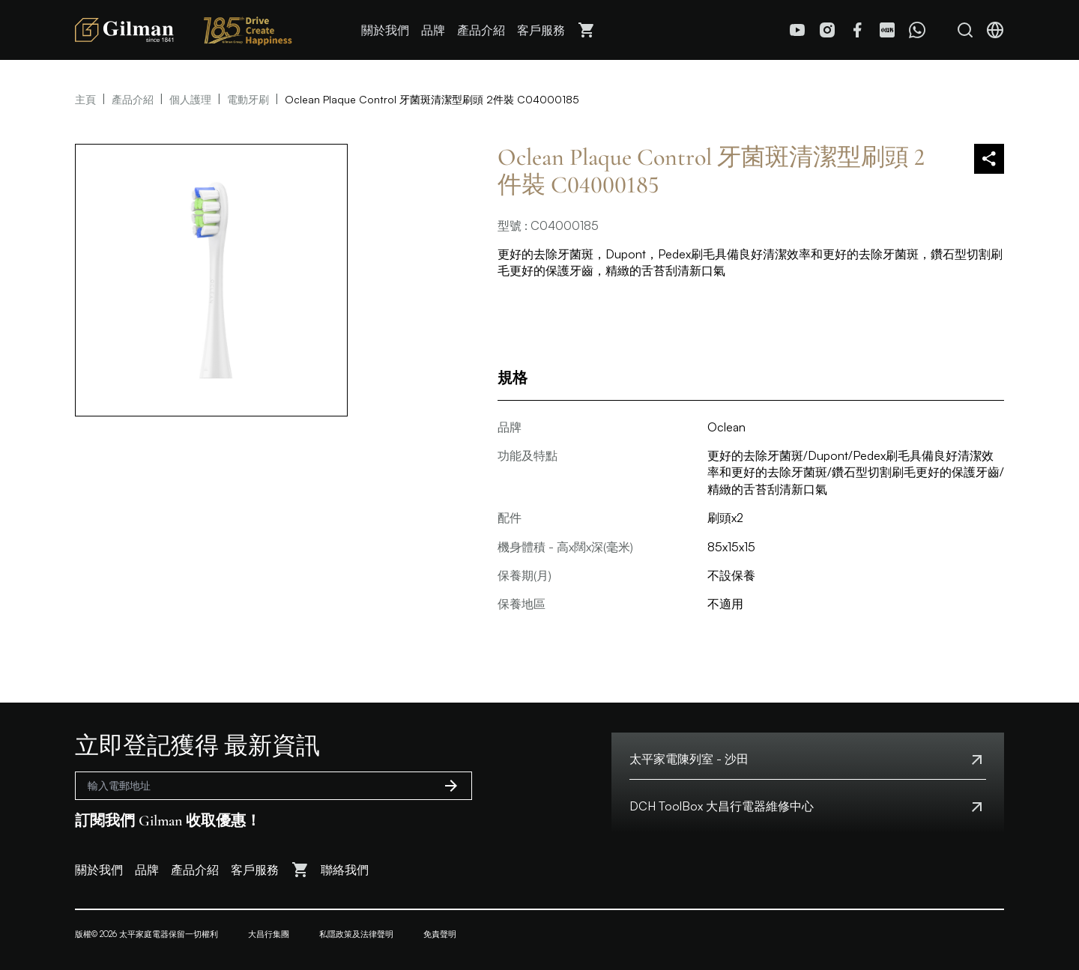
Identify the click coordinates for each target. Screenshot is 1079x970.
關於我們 (385, 29)
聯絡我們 (345, 869)
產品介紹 (481, 29)
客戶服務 (541, 29)
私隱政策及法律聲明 (356, 934)
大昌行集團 (268, 934)
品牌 (433, 29)
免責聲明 (439, 934)
